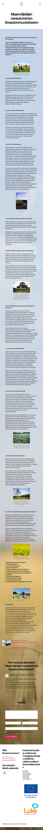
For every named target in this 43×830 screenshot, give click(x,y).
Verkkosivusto (8, 729)
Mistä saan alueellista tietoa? (9, 763)
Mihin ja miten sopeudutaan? (9, 761)
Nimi (6, 723)
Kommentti (7, 712)
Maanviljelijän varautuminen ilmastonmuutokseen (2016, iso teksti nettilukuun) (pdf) (23, 643)
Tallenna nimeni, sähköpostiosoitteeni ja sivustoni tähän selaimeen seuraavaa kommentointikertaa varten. (20, 735)
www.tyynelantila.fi (10, 636)
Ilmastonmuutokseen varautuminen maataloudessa (18, 826)
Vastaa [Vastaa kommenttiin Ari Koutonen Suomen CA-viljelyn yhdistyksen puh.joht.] (7, 693)
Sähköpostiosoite (25, 723)
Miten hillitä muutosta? (7, 759)
